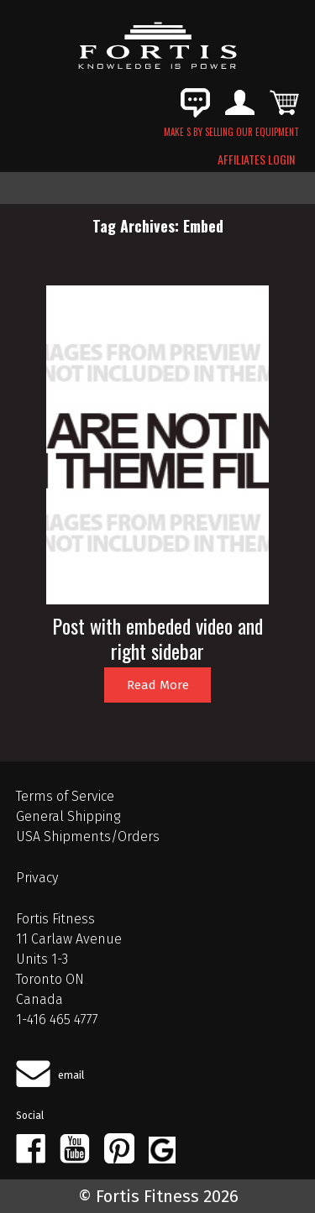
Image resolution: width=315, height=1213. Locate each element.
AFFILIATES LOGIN (256, 159)
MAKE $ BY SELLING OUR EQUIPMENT (231, 132)
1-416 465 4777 (57, 1019)
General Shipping (68, 816)
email (71, 1075)
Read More (158, 685)
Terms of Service (65, 796)
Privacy (37, 878)
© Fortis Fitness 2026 (158, 1196)
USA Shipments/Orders (88, 836)
